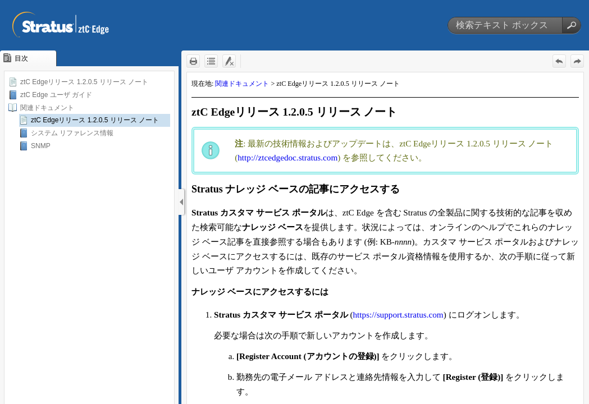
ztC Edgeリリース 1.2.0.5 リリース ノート (84, 82)
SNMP (41, 146)
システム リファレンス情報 (72, 133)
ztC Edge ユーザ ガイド (56, 95)
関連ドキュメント (47, 108)
